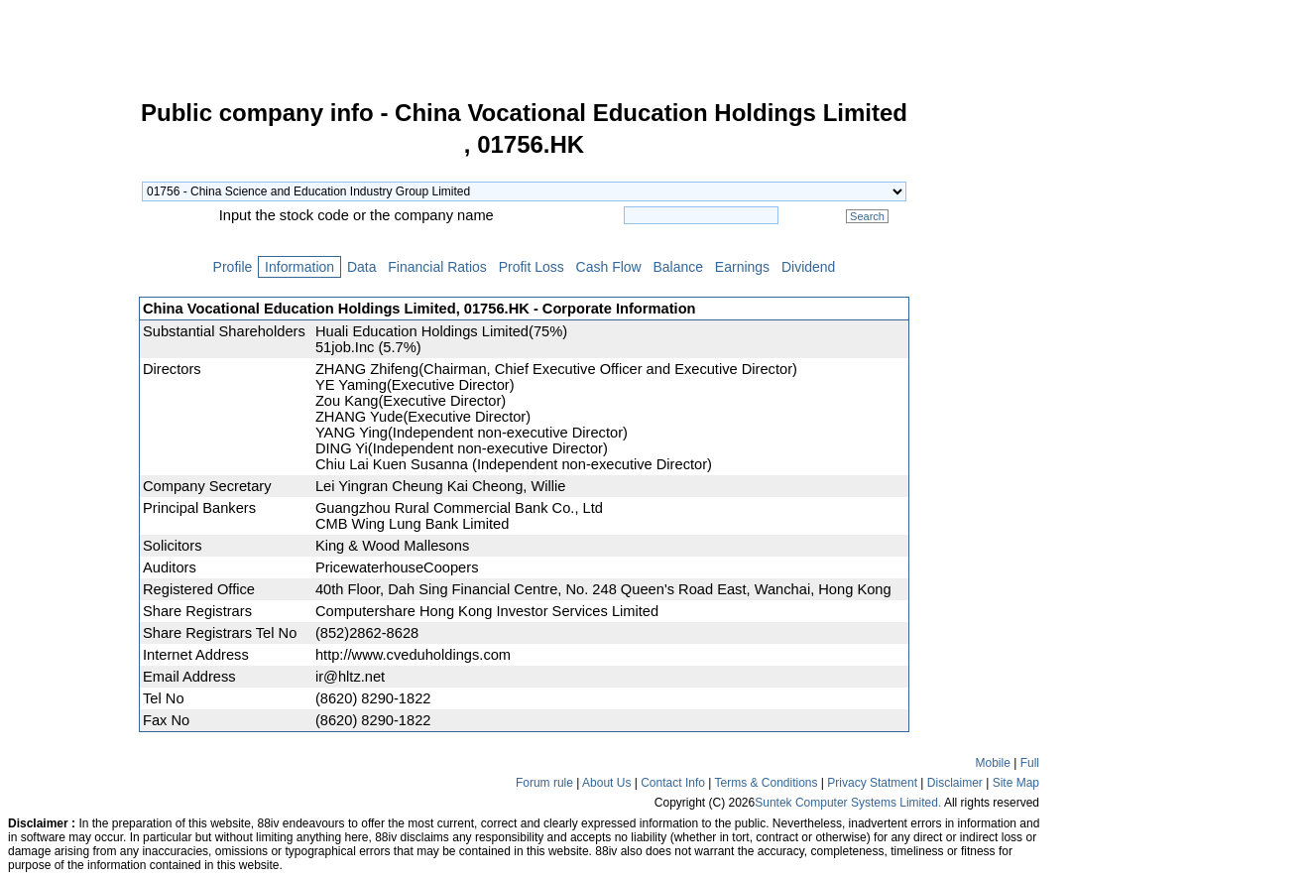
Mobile (993, 763)
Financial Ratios (437, 267)
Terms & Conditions (765, 783)
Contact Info (673, 783)
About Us (606, 783)
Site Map (1016, 783)
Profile (232, 267)
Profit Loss (531, 267)
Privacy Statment (872, 783)
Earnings (742, 267)
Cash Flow (609, 267)
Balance (678, 267)
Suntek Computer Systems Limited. (848, 803)
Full (1029, 763)
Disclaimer (955, 783)
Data (361, 267)
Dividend (808, 267)
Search (867, 216)
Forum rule (544, 783)
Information (299, 267)
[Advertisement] (69, 400)
